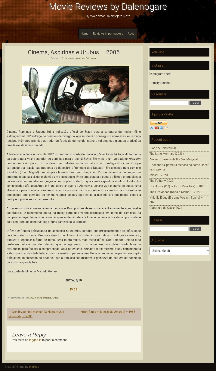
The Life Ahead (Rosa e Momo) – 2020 (175, 192)
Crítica (55, 298)
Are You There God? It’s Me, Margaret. (174, 159)
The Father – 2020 (162, 180)
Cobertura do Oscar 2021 (166, 208)
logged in (35, 340)
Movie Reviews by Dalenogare (108, 6)
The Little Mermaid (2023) (167, 153)
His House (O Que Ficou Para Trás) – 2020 (177, 186)
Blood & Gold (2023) (163, 148)
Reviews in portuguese (108, 33)
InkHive (34, 367)
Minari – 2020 (159, 175)
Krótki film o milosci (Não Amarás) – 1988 (109, 312)
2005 (31, 298)
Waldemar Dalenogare (86, 58)
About (131, 33)
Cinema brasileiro (43, 298)
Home (84, 33)
